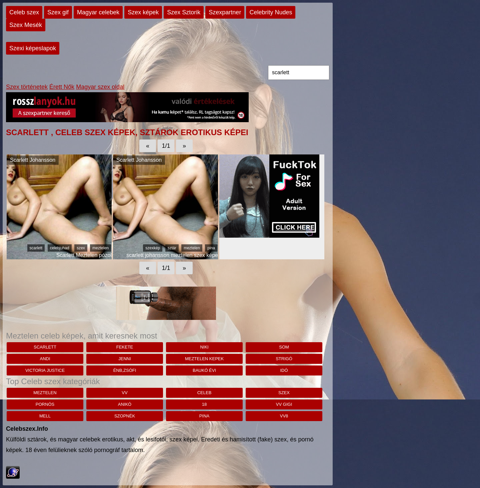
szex (81, 248)
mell (45, 415)
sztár (172, 248)
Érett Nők (61, 87)
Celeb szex (24, 12)
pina (211, 248)
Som (284, 347)
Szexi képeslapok (32, 48)
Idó (284, 370)
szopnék (124, 415)
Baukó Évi (204, 370)
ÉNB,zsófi (124, 370)
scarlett (36, 248)
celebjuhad (59, 248)
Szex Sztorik (183, 12)
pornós (45, 404)
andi (45, 358)
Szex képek (143, 12)
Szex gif (58, 12)
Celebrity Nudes (270, 12)
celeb (204, 392)
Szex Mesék (25, 25)
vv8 (284, 415)
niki (204, 347)
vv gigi (284, 404)
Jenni (124, 358)
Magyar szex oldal (100, 87)
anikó (124, 404)
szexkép (152, 248)
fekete (124, 347)
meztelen (100, 248)
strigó (284, 358)
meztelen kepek (204, 358)
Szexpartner (225, 12)
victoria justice (45, 370)
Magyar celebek (98, 12)
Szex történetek (27, 87)
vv (124, 392)
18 (204, 404)
